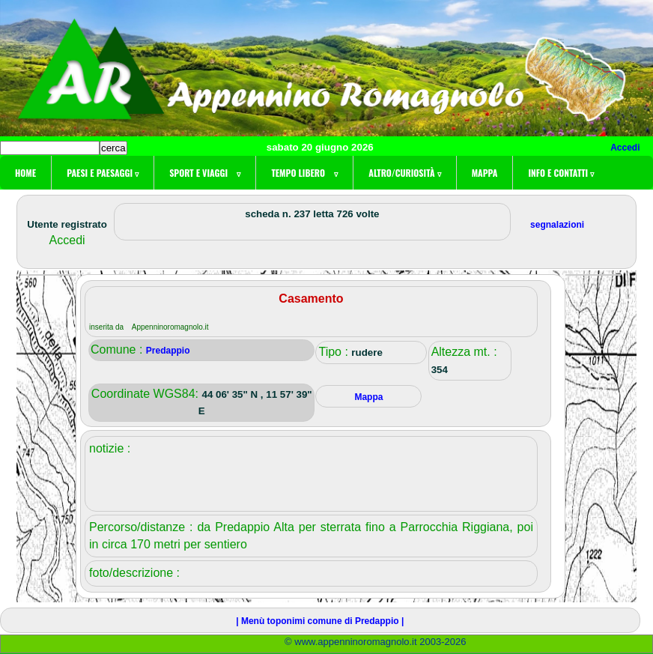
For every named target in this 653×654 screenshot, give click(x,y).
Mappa (485, 172)
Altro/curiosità (404, 172)
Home (25, 172)
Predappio (168, 350)
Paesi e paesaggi (103, 172)
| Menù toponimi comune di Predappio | (320, 621)
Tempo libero (304, 172)
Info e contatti (561, 172)
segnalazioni (557, 224)
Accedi (625, 147)
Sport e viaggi (204, 172)
